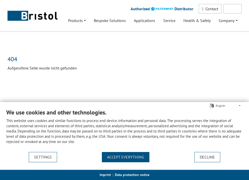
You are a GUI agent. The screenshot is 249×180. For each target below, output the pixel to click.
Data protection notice (132, 174)
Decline (207, 157)
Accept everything (125, 157)
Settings (43, 157)
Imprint (105, 174)
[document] (124, 130)
